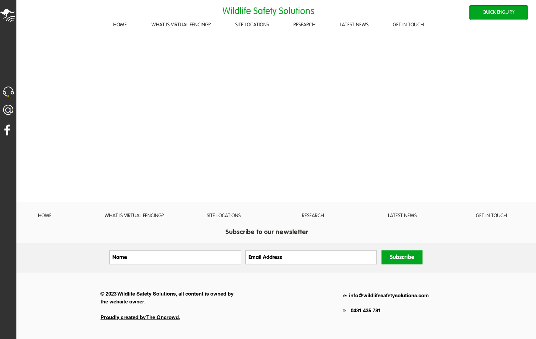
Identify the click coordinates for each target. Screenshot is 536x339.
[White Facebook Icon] (7, 130)
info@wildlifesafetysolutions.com (389, 295)
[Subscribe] (402, 257)
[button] (8, 92)
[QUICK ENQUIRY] (498, 12)
